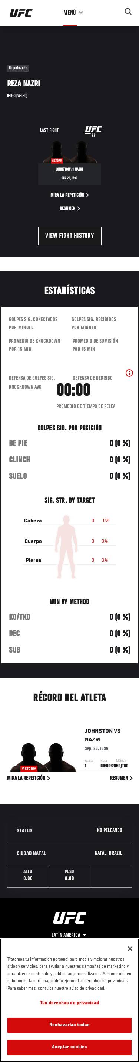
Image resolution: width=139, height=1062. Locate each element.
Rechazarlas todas (69, 1025)
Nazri (93, 741)
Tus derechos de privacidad (69, 1003)
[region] (69, 1000)
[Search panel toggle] (128, 11)
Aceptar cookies (69, 1047)
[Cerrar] (130, 948)
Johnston (99, 733)
